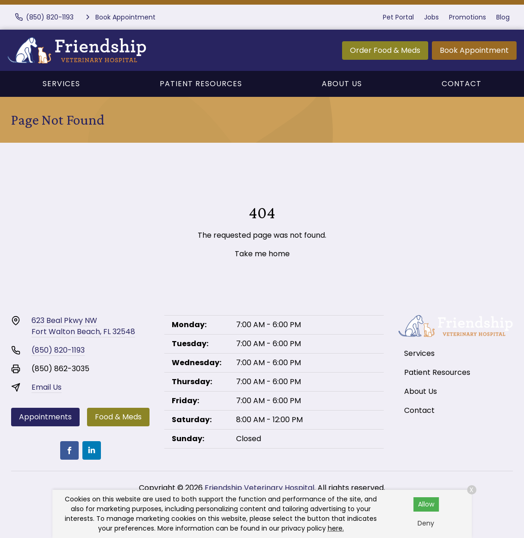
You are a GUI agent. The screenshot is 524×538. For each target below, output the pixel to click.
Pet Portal (398, 17)
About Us (342, 83)
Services (61, 83)
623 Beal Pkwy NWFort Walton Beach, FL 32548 (83, 326)
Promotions (467, 17)
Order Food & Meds (385, 50)
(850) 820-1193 (58, 350)
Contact (461, 83)
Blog (503, 17)
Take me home (262, 253)
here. (336, 528)
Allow (426, 504)
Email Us (46, 387)
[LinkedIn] (91, 450)
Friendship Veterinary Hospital (259, 487)
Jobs (431, 17)
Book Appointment (474, 50)
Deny (426, 523)
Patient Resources (201, 83)
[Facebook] (69, 450)
